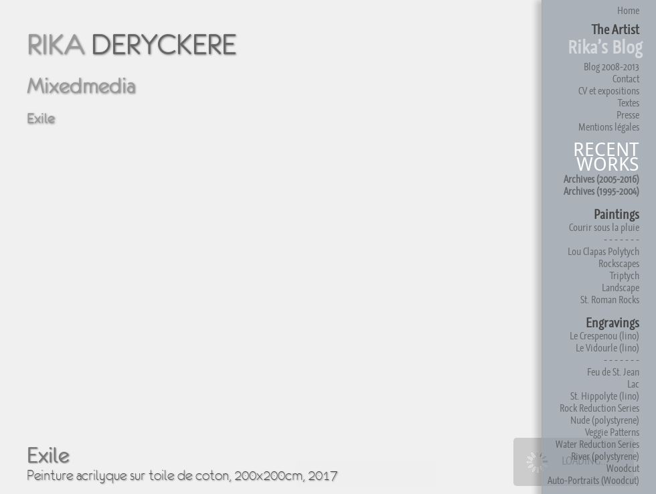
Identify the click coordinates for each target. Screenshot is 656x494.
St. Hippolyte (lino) (604, 396)
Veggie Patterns (612, 432)
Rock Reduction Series (599, 408)
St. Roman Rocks (609, 299)
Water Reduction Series (597, 444)
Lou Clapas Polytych (603, 251)
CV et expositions (608, 90)
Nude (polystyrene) (604, 420)
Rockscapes (618, 263)
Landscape (620, 287)
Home (628, 10)
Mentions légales (608, 126)
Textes (628, 102)
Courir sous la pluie (604, 227)
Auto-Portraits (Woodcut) (593, 480)
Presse (628, 114)
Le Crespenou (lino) (604, 335)
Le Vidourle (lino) (607, 347)
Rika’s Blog (605, 47)
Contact (625, 78)
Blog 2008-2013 (611, 66)
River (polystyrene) (605, 456)
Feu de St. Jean (613, 371)
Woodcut (622, 468)
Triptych (624, 275)
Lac (633, 384)
